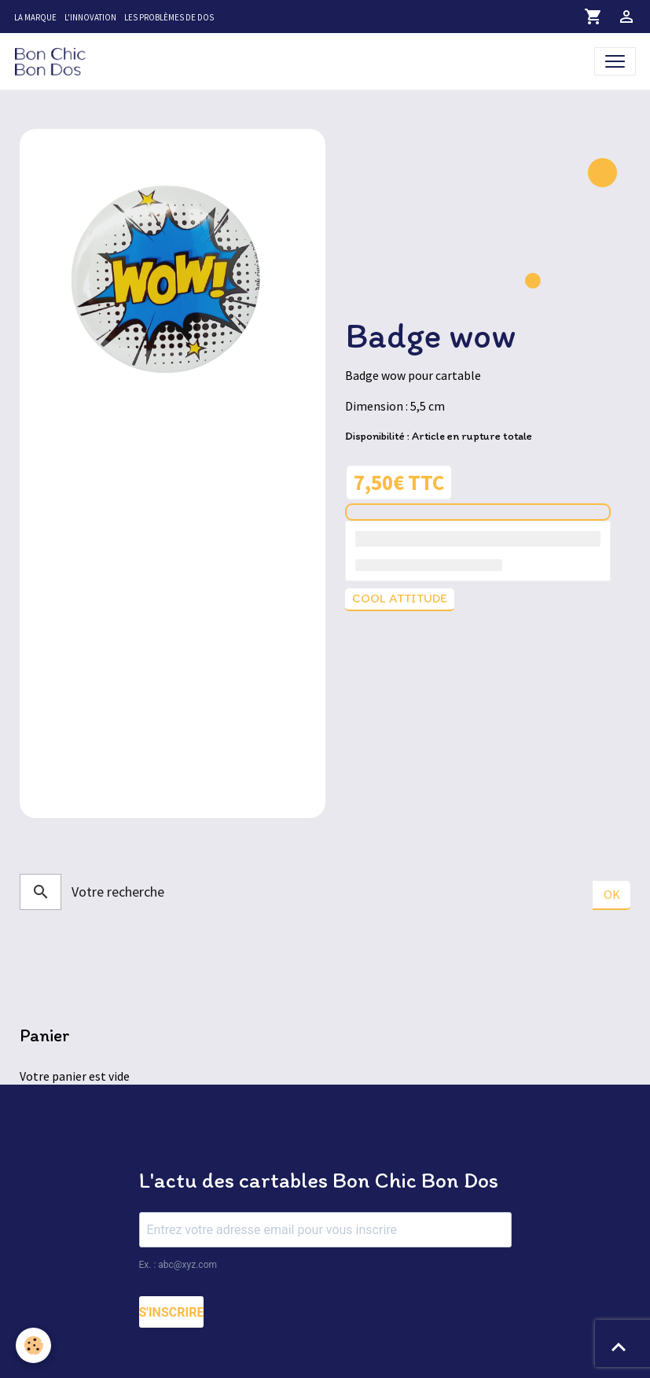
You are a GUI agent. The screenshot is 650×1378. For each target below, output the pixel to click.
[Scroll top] (618, 1346)
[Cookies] (33, 1345)
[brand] (53, 61)
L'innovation (90, 17)
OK (612, 894)
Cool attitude (399, 598)
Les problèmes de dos (169, 17)
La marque (35, 17)
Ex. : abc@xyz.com (178, 1264)
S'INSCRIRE (171, 1312)
